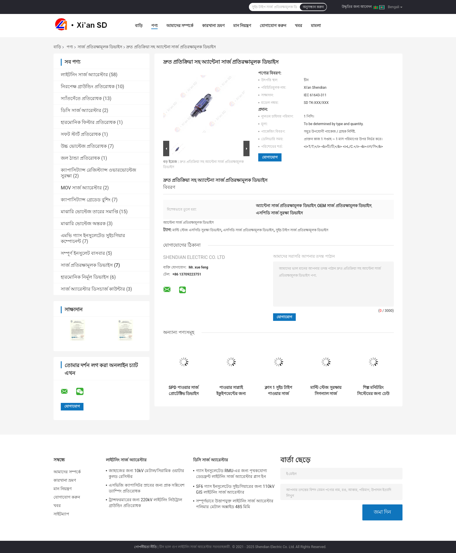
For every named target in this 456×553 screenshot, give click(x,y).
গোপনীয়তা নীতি (145, 547)
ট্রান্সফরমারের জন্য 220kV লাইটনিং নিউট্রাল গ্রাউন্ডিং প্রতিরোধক (145, 502)
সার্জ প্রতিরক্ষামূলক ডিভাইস (100, 47)
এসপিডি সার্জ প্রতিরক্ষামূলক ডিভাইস (248, 230)
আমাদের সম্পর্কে (179, 25)
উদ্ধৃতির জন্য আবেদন (357, 7)
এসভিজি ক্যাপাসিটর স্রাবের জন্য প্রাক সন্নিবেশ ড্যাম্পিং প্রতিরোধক (146, 488)
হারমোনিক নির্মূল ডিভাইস (85, 277)
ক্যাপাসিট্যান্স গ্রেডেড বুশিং (86, 199)
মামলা (316, 25)
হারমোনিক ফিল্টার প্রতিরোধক (88, 122)
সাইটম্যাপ (62, 514)
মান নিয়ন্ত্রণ (242, 25)
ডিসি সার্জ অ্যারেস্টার (81, 110)
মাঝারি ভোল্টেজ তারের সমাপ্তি (89, 211)
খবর (298, 25)
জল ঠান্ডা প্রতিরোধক (80, 158)
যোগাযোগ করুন (273, 25)
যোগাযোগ (270, 157)
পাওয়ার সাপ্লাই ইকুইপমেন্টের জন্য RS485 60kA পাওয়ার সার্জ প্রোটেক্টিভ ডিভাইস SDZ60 (231, 390)
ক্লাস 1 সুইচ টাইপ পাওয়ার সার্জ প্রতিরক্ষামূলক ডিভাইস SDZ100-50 (278, 390)
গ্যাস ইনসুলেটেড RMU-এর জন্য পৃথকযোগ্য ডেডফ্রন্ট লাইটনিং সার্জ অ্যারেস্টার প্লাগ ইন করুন (231, 474)
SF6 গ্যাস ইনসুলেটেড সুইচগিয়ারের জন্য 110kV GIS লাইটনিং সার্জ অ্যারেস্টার (235, 489)
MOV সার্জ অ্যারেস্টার (81, 188)
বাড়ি (138, 25)
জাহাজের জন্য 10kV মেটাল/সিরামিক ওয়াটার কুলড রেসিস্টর (146, 473)
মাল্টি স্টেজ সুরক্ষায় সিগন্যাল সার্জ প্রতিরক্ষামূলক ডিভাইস (325, 390)
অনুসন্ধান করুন (313, 7)
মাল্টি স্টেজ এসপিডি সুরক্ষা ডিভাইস (196, 230)
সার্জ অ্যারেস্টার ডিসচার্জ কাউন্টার (93, 289)
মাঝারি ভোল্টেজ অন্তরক (83, 223)
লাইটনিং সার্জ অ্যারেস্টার (84, 74)
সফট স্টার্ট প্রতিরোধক (81, 134)
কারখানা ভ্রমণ (213, 25)
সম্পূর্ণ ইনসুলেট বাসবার (83, 253)
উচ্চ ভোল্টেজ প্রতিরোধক (84, 146)
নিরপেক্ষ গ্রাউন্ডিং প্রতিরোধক (88, 86)
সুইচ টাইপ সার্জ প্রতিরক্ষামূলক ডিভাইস (302, 230)
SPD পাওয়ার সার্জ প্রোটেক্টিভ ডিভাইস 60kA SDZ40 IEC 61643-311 (184, 390)
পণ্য (154, 25)
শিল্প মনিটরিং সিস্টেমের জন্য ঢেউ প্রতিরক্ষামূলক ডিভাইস (373, 390)
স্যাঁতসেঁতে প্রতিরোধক (81, 98)
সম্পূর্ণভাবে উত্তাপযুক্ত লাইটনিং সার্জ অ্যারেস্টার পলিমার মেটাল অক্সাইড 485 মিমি (234, 504)
